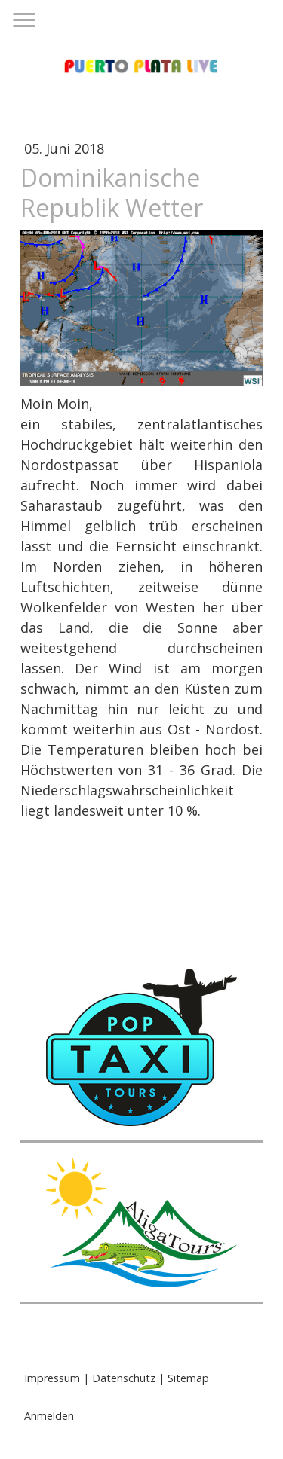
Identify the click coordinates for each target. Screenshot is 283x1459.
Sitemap (188, 1378)
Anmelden (49, 1416)
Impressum (52, 1378)
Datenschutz (123, 1378)
